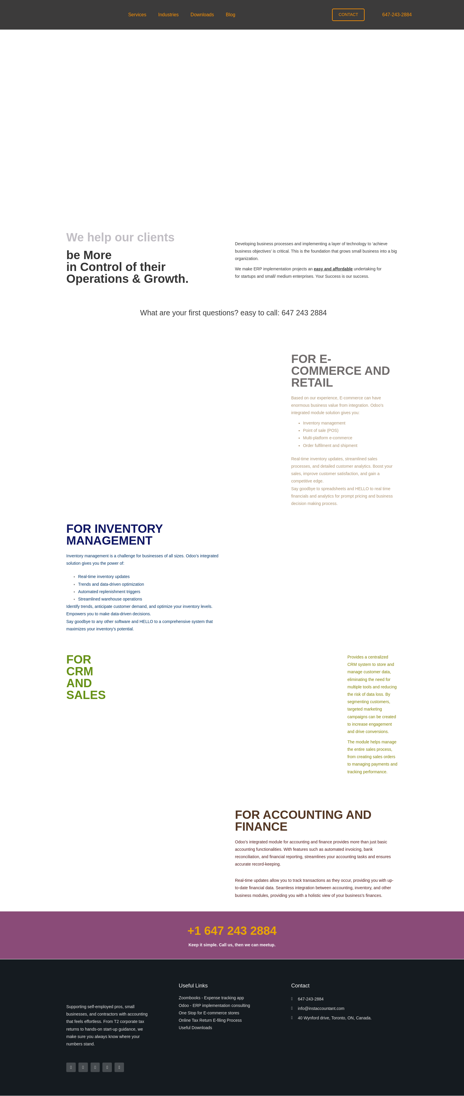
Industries (168, 14)
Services (137, 14)
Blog (230, 14)
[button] (139, 15)
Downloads (202, 14)
